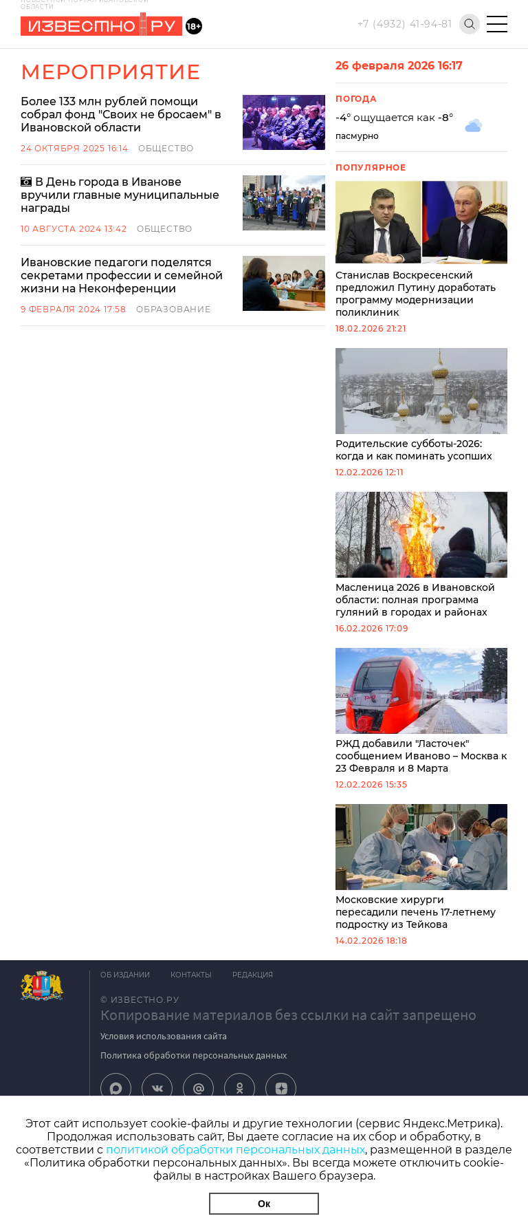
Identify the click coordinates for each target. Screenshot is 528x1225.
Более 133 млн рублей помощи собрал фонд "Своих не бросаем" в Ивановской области (121, 114)
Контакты (191, 975)
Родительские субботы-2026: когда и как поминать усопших (421, 405)
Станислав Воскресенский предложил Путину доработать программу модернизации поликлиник (421, 249)
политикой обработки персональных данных (235, 1149)
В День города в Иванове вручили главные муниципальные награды (120, 195)
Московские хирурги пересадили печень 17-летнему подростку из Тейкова (421, 867)
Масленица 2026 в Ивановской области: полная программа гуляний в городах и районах (421, 555)
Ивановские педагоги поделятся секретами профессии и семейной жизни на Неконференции (122, 275)
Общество (166, 148)
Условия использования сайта (163, 1036)
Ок (264, 1203)
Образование (173, 309)
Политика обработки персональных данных (193, 1055)
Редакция (252, 975)
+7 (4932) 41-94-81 (405, 24)
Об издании (125, 975)
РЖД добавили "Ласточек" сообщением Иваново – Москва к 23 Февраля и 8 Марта (421, 711)
